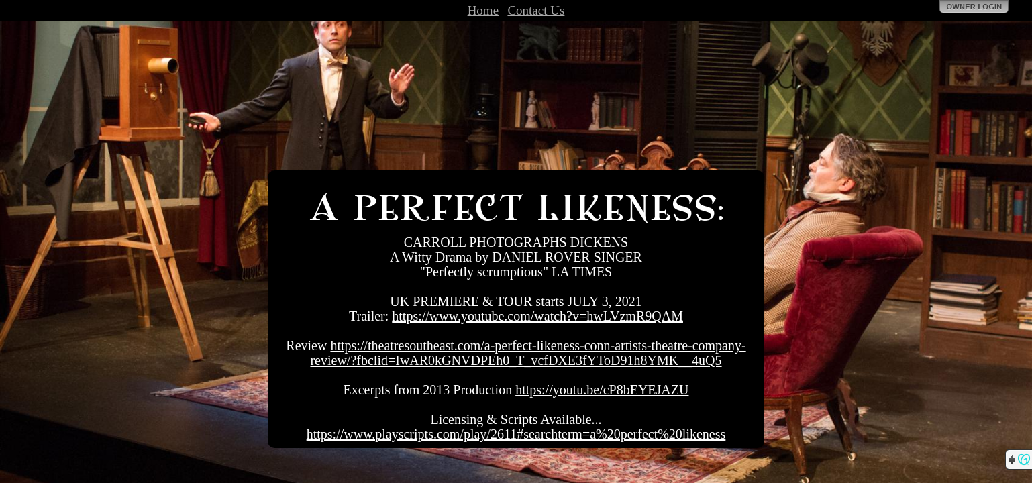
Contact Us (535, 10)
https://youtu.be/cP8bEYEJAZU (601, 389)
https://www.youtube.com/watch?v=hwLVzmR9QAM (537, 316)
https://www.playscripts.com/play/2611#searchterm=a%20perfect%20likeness (516, 434)
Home (483, 10)
